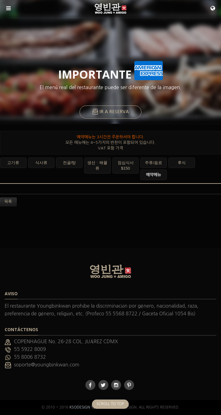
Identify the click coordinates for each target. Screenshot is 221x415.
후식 (182, 162)
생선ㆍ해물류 (97, 165)
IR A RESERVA (110, 112)
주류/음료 (153, 162)
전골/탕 (69, 162)
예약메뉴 (153, 175)
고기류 (13, 162)
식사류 (41, 162)
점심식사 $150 (126, 165)
